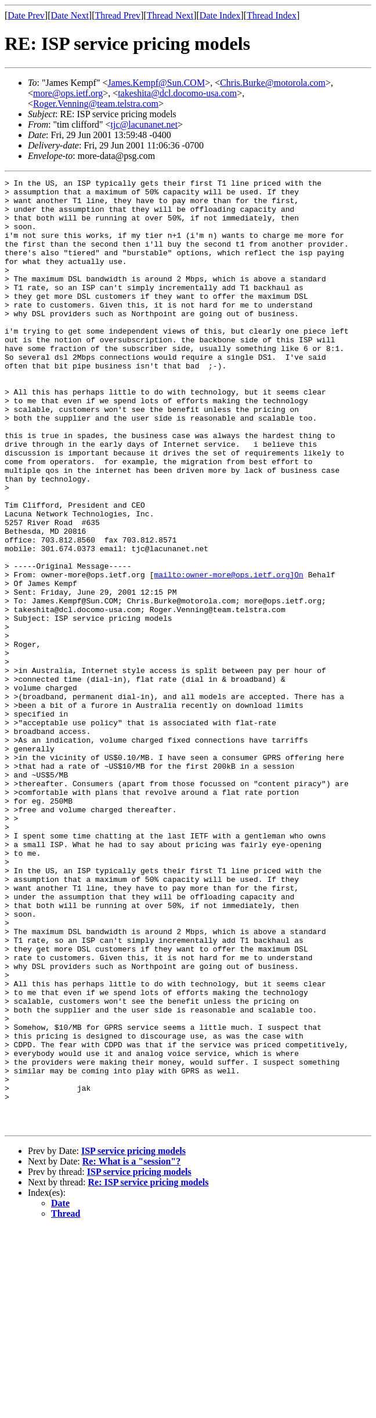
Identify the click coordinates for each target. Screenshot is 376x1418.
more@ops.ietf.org (68, 93)
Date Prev (26, 15)
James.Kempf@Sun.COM (156, 83)
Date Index (220, 15)
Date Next (70, 15)
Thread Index (272, 15)
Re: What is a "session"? (131, 1351)
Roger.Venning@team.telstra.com (95, 103)
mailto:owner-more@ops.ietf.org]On (228, 654)
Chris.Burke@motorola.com (273, 83)
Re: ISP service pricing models (148, 1372)
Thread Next (170, 15)
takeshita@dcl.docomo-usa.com (177, 93)
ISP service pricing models (133, 1340)
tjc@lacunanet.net (144, 124)
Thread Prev (117, 15)
